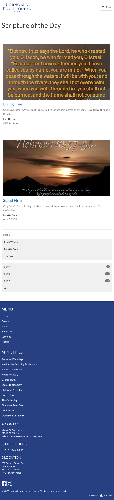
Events (5, 321)
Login (64, 491)
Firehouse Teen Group (13, 405)
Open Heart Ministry (13, 415)
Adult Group (8, 410)
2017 (57, 280)
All (5, 287)
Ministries (7, 331)
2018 (57, 273)
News (5, 326)
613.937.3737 (8, 429)
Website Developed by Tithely (57, 494)
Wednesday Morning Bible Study (20, 364)
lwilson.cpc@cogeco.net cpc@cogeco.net (22, 436)
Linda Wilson (11, 242)
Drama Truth (9, 379)
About (5, 341)
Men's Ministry (10, 374)
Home (5, 316)
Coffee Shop (8, 394)
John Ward (9, 256)
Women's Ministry (12, 369)
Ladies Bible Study (12, 384)
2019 (57, 266)
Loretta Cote (11, 249)
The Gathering (9, 400)
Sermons (6, 336)
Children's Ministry (12, 389)
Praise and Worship (12, 359)
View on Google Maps (11, 472)
